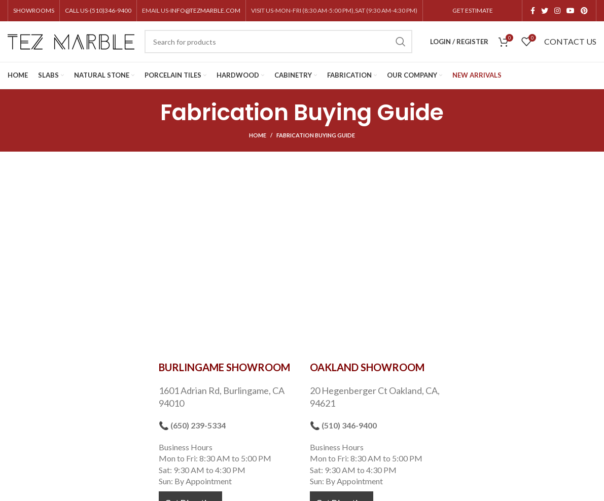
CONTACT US (570, 41)
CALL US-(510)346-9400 (98, 10)
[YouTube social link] (570, 10)
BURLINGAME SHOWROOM (224, 367)
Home (257, 135)
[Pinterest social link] (584, 10)
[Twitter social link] (544, 10)
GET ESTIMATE (472, 10)
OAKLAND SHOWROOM (367, 367)
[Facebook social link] (532, 10)
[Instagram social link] (557, 10)
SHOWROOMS (33, 10)
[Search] (278, 41)
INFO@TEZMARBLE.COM (205, 10)
